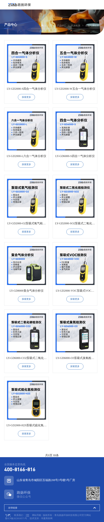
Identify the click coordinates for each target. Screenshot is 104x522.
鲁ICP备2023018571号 (16, 518)
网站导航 (33, 515)
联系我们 (14, 515)
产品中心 (61, 25)
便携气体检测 (92, 25)
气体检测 (75, 25)
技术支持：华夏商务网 (41, 518)
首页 (50, 25)
